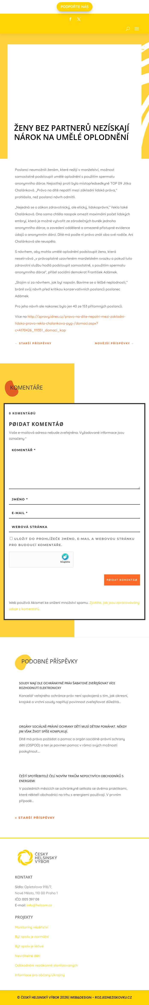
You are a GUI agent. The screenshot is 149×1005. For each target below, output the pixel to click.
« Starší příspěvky (35, 818)
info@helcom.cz (39, 905)
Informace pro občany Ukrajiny (40, 975)
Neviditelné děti (27, 956)
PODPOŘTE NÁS (75, 6)
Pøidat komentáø (122, 579)
